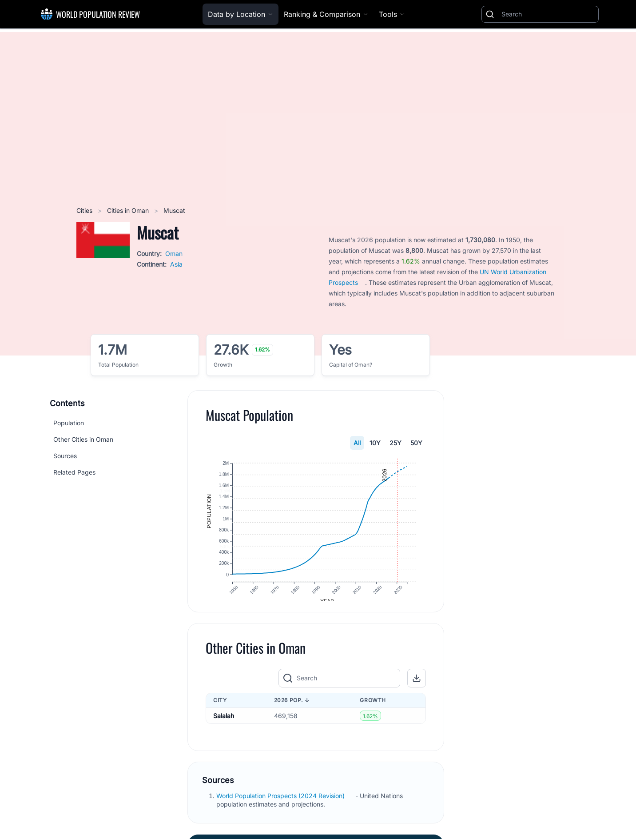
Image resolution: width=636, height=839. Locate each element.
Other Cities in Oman (83, 439)
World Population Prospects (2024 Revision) (281, 803)
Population (68, 423)
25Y (395, 443)
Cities (85, 210)
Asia (176, 264)
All (357, 443)
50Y (416, 443)
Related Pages (74, 472)
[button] (416, 685)
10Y (375, 443)
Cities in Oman (129, 210)
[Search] (548, 14)
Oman (174, 253)
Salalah (223, 723)
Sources (65, 455)
